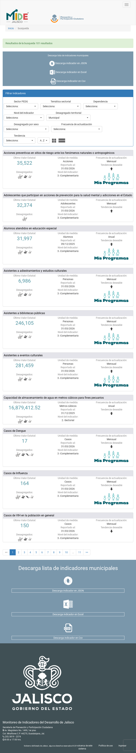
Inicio (11, 28)
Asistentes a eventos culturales (23, 355)
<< (6, 552)
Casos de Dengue (15, 430)
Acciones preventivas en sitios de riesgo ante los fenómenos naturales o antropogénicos (59, 153)
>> (87, 552)
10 (66, 552)
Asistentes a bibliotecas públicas (24, 313)
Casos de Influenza (16, 473)
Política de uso (106, 745)
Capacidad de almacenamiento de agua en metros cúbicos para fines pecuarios (54, 397)
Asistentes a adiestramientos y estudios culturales (35, 270)
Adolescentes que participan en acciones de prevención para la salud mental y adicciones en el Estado (68, 195)
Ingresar (122, 745)
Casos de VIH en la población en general (29, 515)
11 (79, 552)
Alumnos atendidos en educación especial (30, 228)
